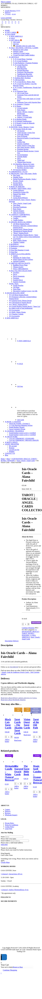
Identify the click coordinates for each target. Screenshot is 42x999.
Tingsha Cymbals (18, 242)
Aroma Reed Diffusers (20, 198)
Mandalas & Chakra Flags (21, 257)
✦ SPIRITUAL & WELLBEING (20, 254)
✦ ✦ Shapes (17, 106)
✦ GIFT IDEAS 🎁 (15, 40)
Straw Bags (16, 289)
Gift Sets (16, 44)
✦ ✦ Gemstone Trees (20, 91)
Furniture (16, 278)
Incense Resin (17, 183)
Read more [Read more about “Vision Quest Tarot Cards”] (27, 735)
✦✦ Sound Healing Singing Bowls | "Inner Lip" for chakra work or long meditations (24, 307)
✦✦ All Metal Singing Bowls (18, 295)
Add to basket (36, 622)
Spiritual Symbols (19, 261)
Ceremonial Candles (19, 216)
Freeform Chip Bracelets (25, 72)
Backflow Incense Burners (25, 166)
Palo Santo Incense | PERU (26, 147)
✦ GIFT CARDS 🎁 (12, 32)
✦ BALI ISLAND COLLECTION (20, 271)
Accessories (17, 238)
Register (11, 448)
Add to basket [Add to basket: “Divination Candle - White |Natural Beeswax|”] (7, 793)
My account (13, 446)
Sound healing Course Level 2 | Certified (22, 435)
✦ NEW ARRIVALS (16, 36)
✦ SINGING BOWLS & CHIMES (20, 222)
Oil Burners (17, 196)
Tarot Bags (16, 205)
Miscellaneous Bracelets (25, 76)
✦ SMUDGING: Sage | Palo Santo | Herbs (23, 173)
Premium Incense (23, 149)
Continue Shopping (28, 628)
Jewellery (16, 272)
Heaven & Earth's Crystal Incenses (28, 138)
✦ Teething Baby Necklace (22, 78)
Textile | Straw (13, 283)
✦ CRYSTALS (14, 57)
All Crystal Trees (22, 93)
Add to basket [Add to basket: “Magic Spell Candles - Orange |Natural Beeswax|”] (35, 795)
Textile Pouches (18, 285)
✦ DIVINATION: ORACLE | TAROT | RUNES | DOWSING (30, 632)
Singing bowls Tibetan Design (23, 229)
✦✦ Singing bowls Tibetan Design (20, 300)
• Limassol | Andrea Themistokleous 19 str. (15, 890)
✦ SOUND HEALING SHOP (14, 293)
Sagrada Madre (22, 156)
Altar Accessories (18, 212)
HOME (7, 30)
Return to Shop (18, 967)
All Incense (21, 131)
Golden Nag (21, 142)
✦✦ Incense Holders (20, 170)
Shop (8, 459)
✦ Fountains (13, 248)
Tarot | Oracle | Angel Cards (22, 203)
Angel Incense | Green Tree (26, 132)
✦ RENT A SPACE (11, 442)
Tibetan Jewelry (18, 267)
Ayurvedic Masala (23, 134)
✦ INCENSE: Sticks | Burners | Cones (21, 127)
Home (3, 459)
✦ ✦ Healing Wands (20, 119)
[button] (5, 7)
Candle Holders (18, 220)
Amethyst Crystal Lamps (21, 53)
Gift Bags (16, 287)
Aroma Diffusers (18, 190)
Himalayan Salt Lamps (20, 49)
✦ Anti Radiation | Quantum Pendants (25, 63)
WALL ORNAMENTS (20, 269)
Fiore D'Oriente (22, 136)
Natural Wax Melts (19, 194)
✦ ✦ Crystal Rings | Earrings (22, 59)
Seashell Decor (18, 280)
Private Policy (9, 823)
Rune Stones (17, 209)
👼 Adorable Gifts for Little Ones (24, 46)
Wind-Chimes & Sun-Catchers (23, 259)
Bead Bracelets (22, 68)
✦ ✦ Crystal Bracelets (20, 65)
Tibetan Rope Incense (24, 162)
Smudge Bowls (18, 184)
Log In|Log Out (14, 450)
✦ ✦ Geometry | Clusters (21, 104)
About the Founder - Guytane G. (19, 423)
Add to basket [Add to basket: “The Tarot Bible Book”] (26, 787)
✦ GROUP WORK (11, 437)
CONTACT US (10, 453)
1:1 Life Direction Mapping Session (20, 425)
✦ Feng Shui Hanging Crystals (19, 250)
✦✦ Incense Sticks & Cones (22, 129)
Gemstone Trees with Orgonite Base (29, 102)
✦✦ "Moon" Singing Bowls (18, 304)
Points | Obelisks (22, 115)
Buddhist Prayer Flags (20, 265)
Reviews (7, 813)
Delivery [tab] (16, 641)
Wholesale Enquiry (11, 815)
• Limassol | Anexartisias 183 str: (12, 874)
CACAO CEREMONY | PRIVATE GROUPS (24, 440)
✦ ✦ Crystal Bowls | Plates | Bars (24, 82)
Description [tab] (9, 641)
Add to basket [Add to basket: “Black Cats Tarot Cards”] (7, 740)
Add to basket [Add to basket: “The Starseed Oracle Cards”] (16, 787)
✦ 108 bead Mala (18, 80)
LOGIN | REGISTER (12, 444)
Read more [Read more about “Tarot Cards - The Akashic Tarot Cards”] (17, 740)
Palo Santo (16, 175)
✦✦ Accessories (14, 310)
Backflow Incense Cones (25, 168)
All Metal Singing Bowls (21, 224)
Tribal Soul (20, 160)
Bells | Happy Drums (20, 240)
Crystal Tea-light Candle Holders (24, 55)
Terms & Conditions (11, 825)
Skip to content (6, 2)
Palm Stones (21, 110)
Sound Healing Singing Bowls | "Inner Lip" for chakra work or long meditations (26, 236)
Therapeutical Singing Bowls (22, 231)
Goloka (19, 140)
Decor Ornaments (19, 276)
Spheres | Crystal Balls (24, 117)
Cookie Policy (9, 827)
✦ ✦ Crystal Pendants (20, 61)
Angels (15, 256)
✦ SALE (12, 38)
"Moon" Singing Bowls (20, 233)
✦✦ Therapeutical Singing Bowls (20, 302)
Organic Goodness (23, 144)
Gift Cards (16, 42)
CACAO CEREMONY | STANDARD (21, 438)
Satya (19, 158)
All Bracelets (21, 67)
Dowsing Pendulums (20, 207)
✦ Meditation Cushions (16, 246)
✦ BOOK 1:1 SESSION (13, 422)
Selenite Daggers (18, 211)
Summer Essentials (19, 282)
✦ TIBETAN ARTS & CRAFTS (19, 263)
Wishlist (11, 451)
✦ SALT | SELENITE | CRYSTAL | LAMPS (23, 48)
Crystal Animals (22, 108)
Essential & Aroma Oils (21, 192)
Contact (7, 809)
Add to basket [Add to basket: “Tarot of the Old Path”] (35, 740)
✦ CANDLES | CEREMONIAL (19, 214)
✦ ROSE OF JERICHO (16, 186)
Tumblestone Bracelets (24, 74)
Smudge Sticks (18, 177)
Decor (15, 274)
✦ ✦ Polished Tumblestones (22, 121)
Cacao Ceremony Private (17, 429)
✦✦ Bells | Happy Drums (17, 312)
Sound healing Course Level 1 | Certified (22, 433)
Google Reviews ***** (12, 11)
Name (3, 837)
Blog (6, 455)
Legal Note (8, 828)
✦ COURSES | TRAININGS (14, 431)
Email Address (5, 841)
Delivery (8, 12)
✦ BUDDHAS (14, 244)
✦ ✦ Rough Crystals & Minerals (23, 123)
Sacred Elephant (22, 155)
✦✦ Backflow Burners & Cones (23, 164)
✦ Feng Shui (13, 252)
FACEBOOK (14, 667)
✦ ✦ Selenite (17, 125)
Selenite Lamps (18, 51)
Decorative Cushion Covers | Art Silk (25, 291)
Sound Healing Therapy (17, 427)
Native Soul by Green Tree (26, 145)
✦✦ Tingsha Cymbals (16, 314)
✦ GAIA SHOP (10, 34)
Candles (15, 218)
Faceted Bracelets (23, 70)
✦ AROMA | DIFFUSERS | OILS (20, 188)
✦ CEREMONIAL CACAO (18, 171)
